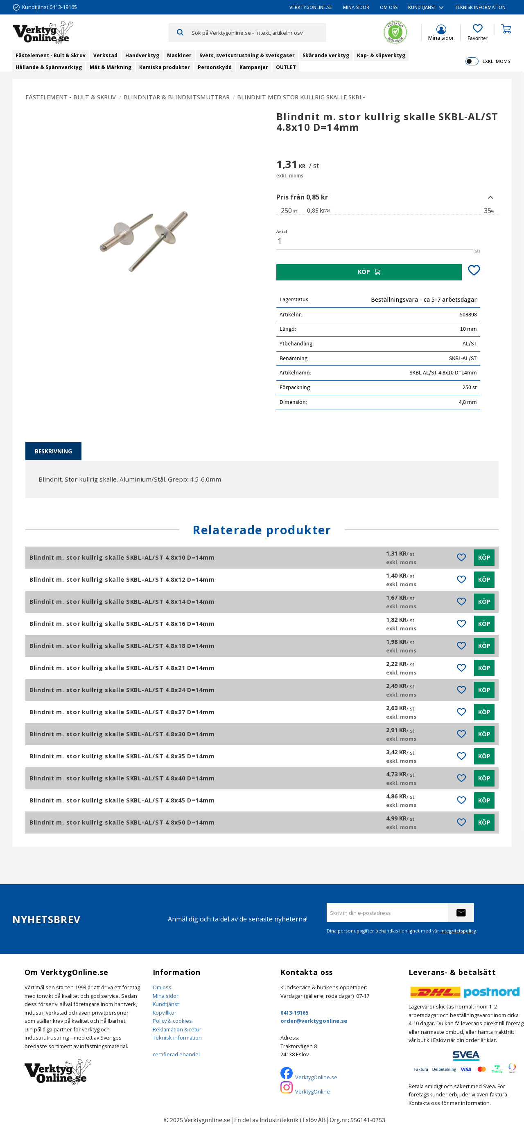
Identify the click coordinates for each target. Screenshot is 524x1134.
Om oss (162, 987)
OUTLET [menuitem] (286, 67)
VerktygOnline (312, 1091)
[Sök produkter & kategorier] (258, 32)
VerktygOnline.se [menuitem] (310, 7)
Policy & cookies (172, 1020)
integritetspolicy (458, 931)
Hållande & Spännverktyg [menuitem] (49, 67)
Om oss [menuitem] (389, 7)
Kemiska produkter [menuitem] (164, 67)
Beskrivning (53, 451)
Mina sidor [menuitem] (356, 7)
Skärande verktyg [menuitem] (326, 55)
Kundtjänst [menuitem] (422, 7)
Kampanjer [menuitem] (253, 67)
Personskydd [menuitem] (215, 67)
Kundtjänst (166, 1004)
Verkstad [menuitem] (105, 55)
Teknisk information (177, 1037)
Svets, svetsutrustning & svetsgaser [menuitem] (247, 55)
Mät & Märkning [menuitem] (110, 67)
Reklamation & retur (177, 1029)
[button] (478, 32)
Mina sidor (165, 996)
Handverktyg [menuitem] (142, 55)
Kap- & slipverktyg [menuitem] (381, 55)
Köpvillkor (164, 1012)
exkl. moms (496, 61)
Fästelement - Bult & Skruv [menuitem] (51, 55)
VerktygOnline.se (316, 1077)
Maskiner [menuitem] (179, 55)
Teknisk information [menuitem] (480, 7)
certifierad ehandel (176, 1054)
